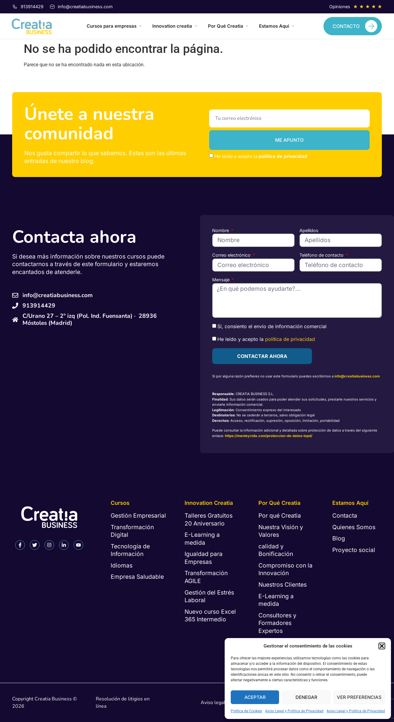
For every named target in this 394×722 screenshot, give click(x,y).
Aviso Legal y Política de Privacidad (294, 711)
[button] (382, 646)
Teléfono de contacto (322, 255)
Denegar (306, 697)
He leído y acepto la (260, 156)
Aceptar (255, 697)
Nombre (221, 230)
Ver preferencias (359, 697)
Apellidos (308, 230)
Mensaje (221, 279)
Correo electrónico (232, 255)
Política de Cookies (246, 711)
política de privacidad (283, 156)
